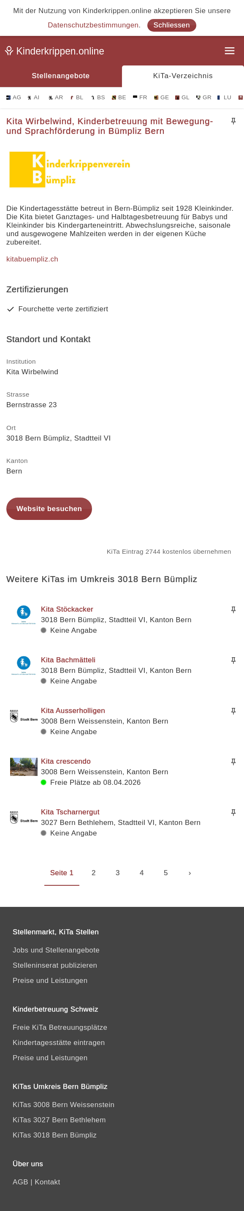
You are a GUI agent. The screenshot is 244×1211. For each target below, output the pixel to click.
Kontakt (47, 1182)
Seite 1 (62, 873)
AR (56, 97)
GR (203, 97)
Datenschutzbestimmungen (93, 25)
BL (76, 97)
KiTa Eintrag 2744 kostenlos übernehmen (169, 551)
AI (33, 97)
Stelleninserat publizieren (55, 965)
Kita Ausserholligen (73, 711)
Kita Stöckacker (67, 609)
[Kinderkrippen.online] (57, 52)
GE (161, 97)
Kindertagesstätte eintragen (59, 1043)
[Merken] (233, 121)
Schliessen (172, 25)
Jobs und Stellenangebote (56, 950)
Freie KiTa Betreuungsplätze (60, 1027)
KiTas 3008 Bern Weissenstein (63, 1105)
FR (140, 97)
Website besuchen (49, 509)
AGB (20, 1182)
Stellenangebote (61, 76)
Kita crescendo (66, 761)
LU (224, 97)
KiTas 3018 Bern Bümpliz (55, 1135)
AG (13, 97)
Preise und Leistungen (50, 981)
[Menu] (230, 51)
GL (182, 97)
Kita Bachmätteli (68, 660)
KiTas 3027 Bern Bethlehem (59, 1120)
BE (119, 97)
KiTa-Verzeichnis (183, 76)
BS (98, 97)
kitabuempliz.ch (32, 259)
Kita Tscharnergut (70, 812)
